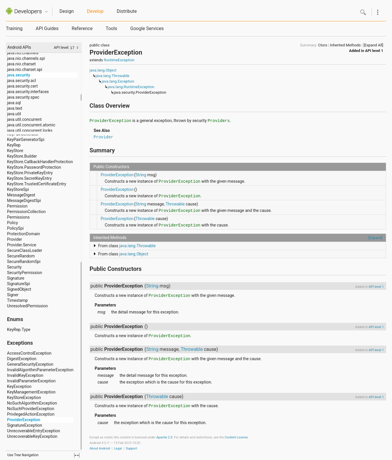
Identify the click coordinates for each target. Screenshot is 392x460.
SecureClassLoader (24, 250)
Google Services (147, 28)
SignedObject (19, 289)
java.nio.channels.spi (26, 58)
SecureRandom (21, 256)
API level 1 (374, 50)
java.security (18, 75)
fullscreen (76, 455)
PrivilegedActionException (30, 414)
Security (14, 267)
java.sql (14, 102)
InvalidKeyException (25, 375)
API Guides (47, 28)
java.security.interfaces (28, 91)
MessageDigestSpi (24, 200)
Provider (14, 239)
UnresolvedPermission (27, 306)
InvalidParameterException (31, 381)
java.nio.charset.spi (24, 69)
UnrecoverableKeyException (32, 436)
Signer (12, 294)
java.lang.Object (103, 70)
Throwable (174, 204)
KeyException (19, 386)
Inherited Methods (345, 45)
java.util (14, 113)
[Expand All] (373, 45)
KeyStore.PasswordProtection (34, 167)
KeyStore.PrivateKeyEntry (30, 172)
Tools (111, 28)
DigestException (21, 358)
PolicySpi (15, 228)
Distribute (127, 11)
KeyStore (15, 150)
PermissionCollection (26, 211)
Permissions (18, 217)
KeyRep (13, 145)
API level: (62, 47)
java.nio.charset (21, 64)
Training (14, 28)
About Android (100, 448)
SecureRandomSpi (24, 261)
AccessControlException (29, 353)
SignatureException (24, 425)
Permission (17, 206)
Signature (15, 278)
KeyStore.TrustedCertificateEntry (36, 184)
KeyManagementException (31, 392)
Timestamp (17, 300)
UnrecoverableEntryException (33, 430)
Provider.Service (21, 245)
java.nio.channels (23, 52)
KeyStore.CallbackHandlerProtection (40, 161)
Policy (12, 222)
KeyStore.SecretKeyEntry (29, 178)
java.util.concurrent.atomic (31, 125)
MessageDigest (21, 195)
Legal (118, 448)
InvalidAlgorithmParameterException (40, 369)
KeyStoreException (24, 397)
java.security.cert (22, 86)
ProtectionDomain (23, 233)
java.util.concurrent (24, 119)
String (140, 174)
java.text (14, 108)
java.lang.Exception (118, 81)
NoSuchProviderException (30, 408)
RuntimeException (119, 60)
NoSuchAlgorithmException (32, 403)
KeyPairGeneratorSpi (25, 139)
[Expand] (375, 238)
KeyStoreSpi (18, 189)
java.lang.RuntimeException (131, 87)
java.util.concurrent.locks (30, 130)
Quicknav (46, 12)
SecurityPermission (24, 272)
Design (67, 11)
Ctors (322, 45)
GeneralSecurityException (30, 364)
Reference (82, 28)
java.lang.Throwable (113, 76)
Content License (236, 437)
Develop (95, 11)
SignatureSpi (18, 283)
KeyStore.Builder (22, 156)
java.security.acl (21, 80)
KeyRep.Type (18, 329)
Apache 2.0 (164, 437)
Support (131, 448)
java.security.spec (23, 97)
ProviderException (23, 419)
